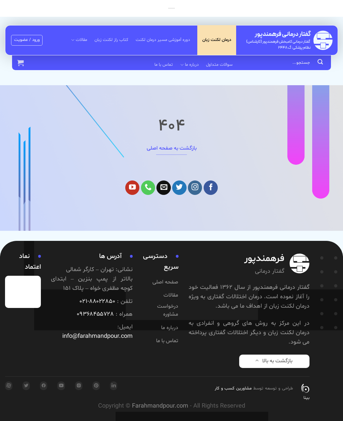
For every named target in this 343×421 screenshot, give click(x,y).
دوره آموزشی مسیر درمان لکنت (163, 40)
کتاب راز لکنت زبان (111, 40)
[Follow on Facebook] (211, 187)
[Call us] (148, 187)
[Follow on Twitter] (179, 187)
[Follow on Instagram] (195, 187)
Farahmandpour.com (160, 406)
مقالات (79, 40)
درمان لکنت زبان (216, 40)
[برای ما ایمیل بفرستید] (163, 187)
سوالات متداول (219, 65)
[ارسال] (320, 62)
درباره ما (189, 65)
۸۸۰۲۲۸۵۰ (102, 302)
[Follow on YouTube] (132, 187)
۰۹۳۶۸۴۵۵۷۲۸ (95, 314)
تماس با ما (163, 65)
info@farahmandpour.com (97, 336)
